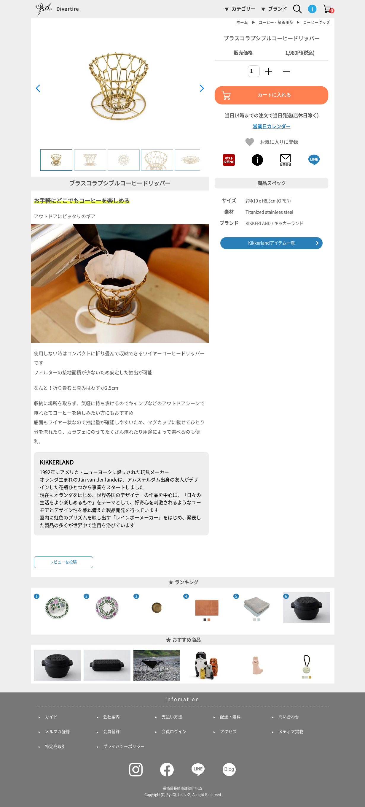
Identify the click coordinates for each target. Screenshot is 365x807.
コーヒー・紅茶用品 (276, 22)
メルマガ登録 (57, 732)
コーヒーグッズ (316, 22)
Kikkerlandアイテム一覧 (271, 243)
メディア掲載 (290, 732)
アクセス (228, 732)
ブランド (277, 9)
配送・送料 (230, 717)
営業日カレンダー (272, 126)
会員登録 (111, 732)
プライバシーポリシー (124, 746)
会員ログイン (174, 732)
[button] (202, 88)
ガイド (51, 717)
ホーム (242, 22)
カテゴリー (243, 9)
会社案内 (111, 717)
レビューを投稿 (63, 562)
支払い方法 (172, 717)
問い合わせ (288, 717)
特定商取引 (55, 746)
